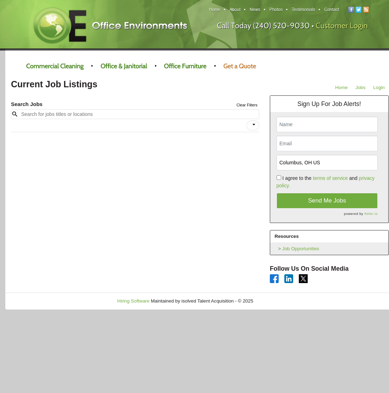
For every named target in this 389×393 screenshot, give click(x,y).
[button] (252, 125)
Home (341, 87)
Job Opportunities (300, 248)
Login (379, 87)
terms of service (330, 178)
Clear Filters (247, 105)
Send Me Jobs (327, 200)
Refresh (274, 301)
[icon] (253, 124)
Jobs (360, 87)
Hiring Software (133, 301)
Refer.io (371, 214)
